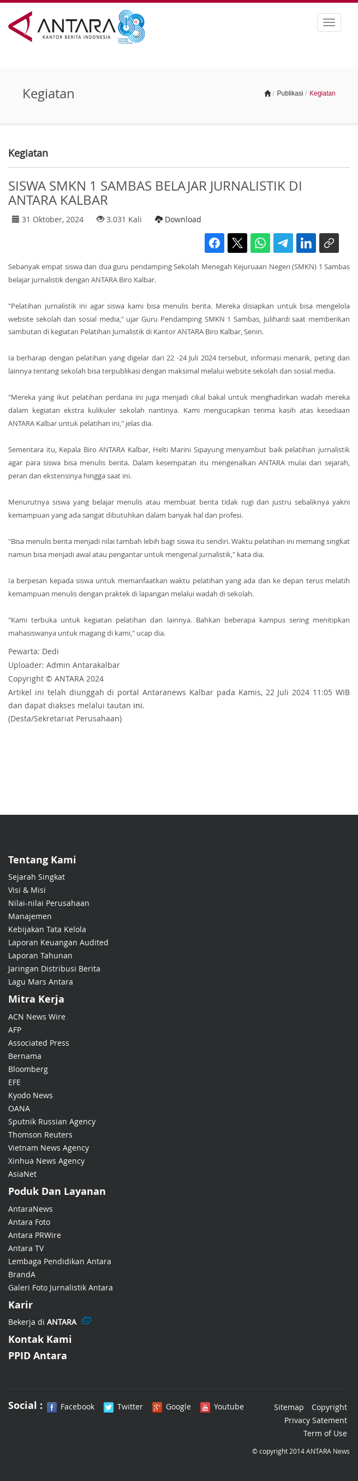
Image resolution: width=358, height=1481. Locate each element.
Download (178, 219)
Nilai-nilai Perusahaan (49, 903)
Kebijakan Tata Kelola (47, 929)
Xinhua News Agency (46, 1161)
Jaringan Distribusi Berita (54, 968)
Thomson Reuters (40, 1134)
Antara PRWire (34, 1235)
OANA (19, 1108)
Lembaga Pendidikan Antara (59, 1261)
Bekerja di (42, 1322)
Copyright (329, 1407)
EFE (14, 1082)
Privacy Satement (315, 1420)
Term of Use (325, 1433)
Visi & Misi (27, 890)
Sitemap (289, 1407)
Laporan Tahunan (40, 955)
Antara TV (26, 1248)
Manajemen (30, 916)
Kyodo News (30, 1095)
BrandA (21, 1274)
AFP (14, 1029)
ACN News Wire (36, 1016)
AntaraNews (30, 1209)
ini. (139, 705)
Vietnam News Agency (48, 1147)
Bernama (24, 1056)
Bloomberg (28, 1069)
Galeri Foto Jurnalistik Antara (60, 1287)
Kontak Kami (40, 1339)
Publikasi (290, 93)
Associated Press (38, 1043)
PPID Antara (37, 1355)
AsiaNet (22, 1174)
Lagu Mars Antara (40, 981)
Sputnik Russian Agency (52, 1121)
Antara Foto (29, 1222)
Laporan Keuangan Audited (58, 942)
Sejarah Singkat (36, 877)
